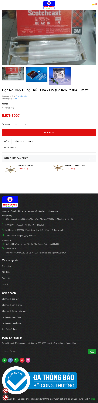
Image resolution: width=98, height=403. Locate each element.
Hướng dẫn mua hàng (11, 323)
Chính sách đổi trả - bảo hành (14, 311)
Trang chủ (6, 266)
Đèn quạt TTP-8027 (27, 165)
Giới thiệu (6, 272)
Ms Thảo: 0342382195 (34, 225)
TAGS (30, 141)
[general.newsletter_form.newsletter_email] (49, 351)
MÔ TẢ (6, 141)
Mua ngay (49, 132)
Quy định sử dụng (9, 329)
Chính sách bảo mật (10, 299)
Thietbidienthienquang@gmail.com (20, 235)
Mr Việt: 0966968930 (14, 225)
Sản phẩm (6, 278)
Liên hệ (5, 284)
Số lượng (6, 124)
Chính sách (19, 141)
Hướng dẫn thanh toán (11, 317)
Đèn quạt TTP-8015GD (75, 165)
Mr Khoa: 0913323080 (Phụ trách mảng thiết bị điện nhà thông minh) (34, 230)
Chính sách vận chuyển (12, 305)
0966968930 (10, 248)
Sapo (93, 399)
